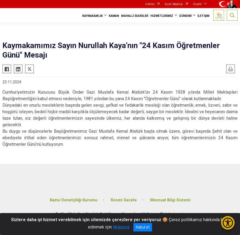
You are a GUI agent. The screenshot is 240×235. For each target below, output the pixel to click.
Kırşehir (197, 4)
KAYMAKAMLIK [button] (92, 16)
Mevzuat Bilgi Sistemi (170, 200)
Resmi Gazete (124, 200)
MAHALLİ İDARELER (134, 16)
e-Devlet (150, 4)
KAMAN (114, 16)
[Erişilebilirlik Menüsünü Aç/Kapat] (228, 223)
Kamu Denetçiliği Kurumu (73, 200)
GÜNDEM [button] (185, 16)
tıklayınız (121, 227)
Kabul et (143, 227)
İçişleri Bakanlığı (174, 4)
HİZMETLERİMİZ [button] (161, 16)
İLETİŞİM (203, 16)
